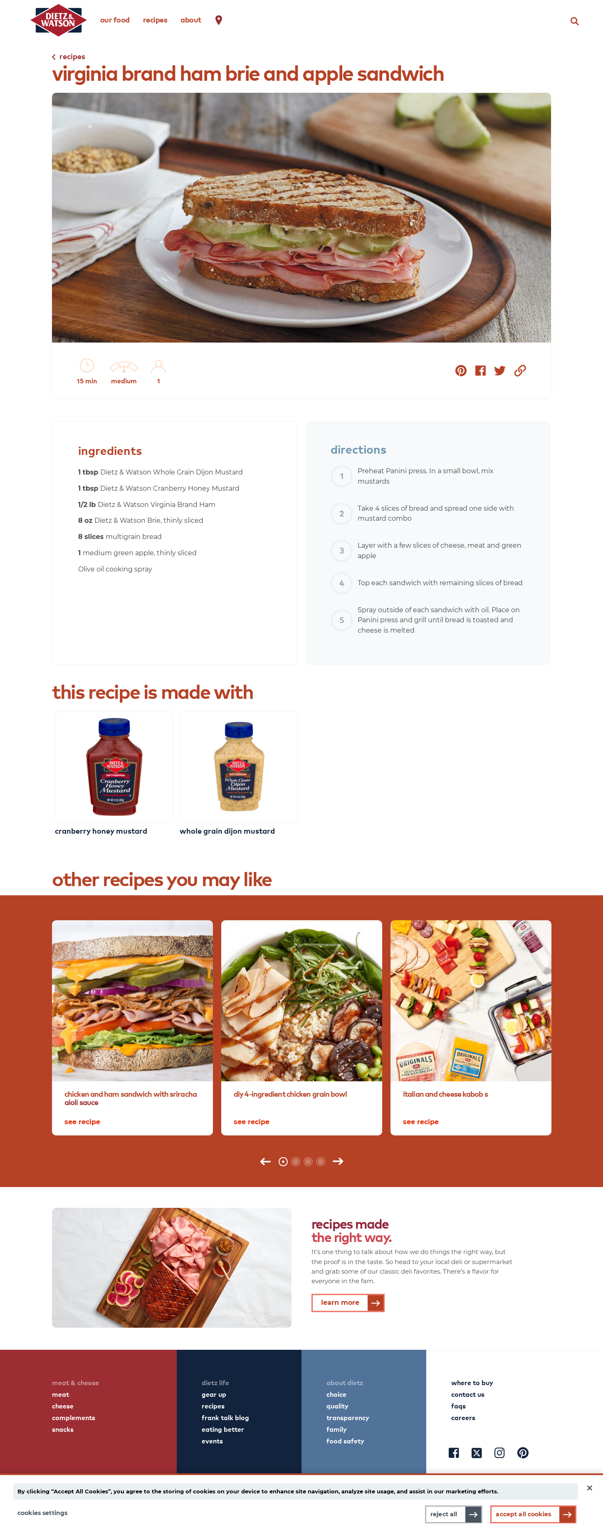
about (190, 19)
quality (337, 1405)
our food (115, 19)
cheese (63, 1405)
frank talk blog (225, 1417)
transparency (347, 1417)
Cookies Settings (42, 1513)
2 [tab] (295, 1161)
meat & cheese (75, 1382)
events (212, 1440)
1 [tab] (283, 1161)
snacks (63, 1428)
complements (73, 1417)
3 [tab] (308, 1161)
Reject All (443, 1514)
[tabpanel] (132, 1027)
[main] (301, 1501)
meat (60, 1393)
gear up (214, 1393)
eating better (223, 1428)
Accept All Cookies (523, 1514)
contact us (467, 1393)
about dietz (344, 1382)
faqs (458, 1405)
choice (336, 1393)
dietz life (215, 1382)
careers (463, 1417)
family (336, 1428)
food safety (345, 1440)
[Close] (590, 1488)
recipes (155, 19)
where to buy (472, 1382)
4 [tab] (320, 1161)
